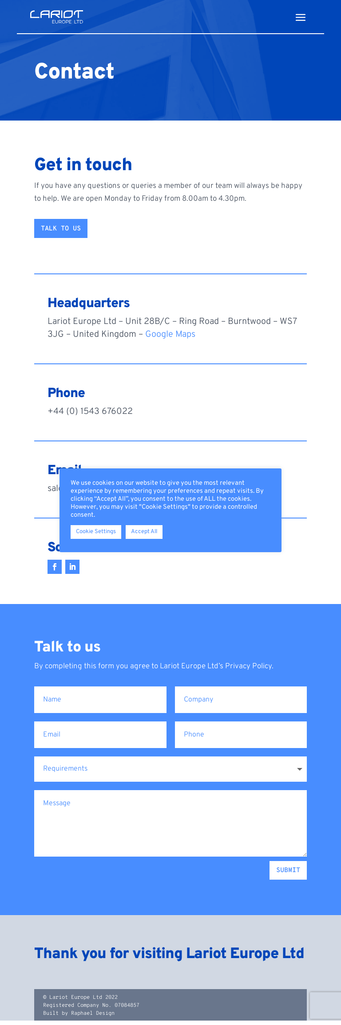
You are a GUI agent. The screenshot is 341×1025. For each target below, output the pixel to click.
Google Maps (170, 339)
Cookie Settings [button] (96, 531)
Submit (288, 875)
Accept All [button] (144, 531)
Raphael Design (93, 1017)
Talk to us (61, 233)
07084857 (127, 1009)
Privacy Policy (248, 671)
